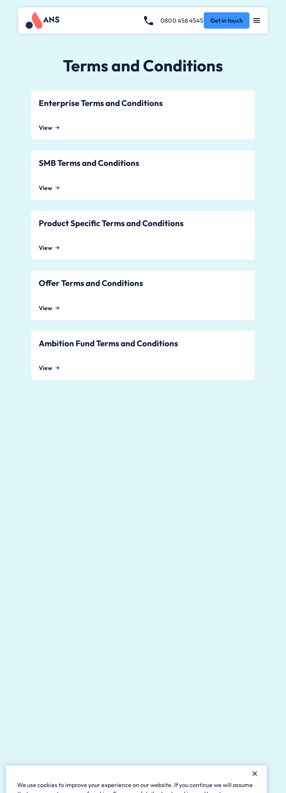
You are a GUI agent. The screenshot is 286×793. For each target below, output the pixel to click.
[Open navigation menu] (256, 20)
